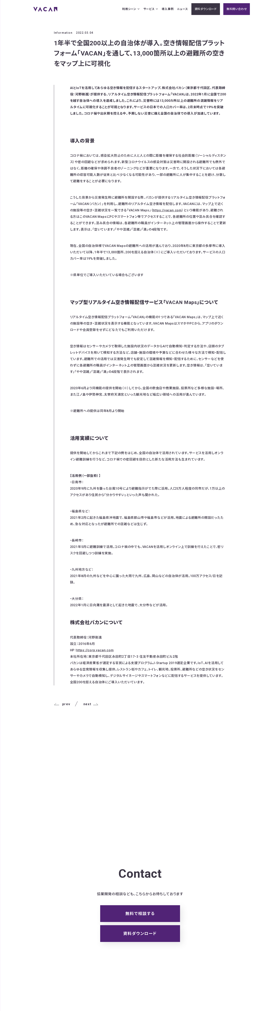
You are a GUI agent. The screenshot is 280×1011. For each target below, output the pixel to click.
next (90, 704)
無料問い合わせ (237, 9)
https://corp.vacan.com (95, 650)
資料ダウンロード (206, 9)
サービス (150, 9)
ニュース (182, 9)
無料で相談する (140, 913)
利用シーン (131, 9)
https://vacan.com (167, 210)
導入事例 (167, 9)
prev (62, 704)
